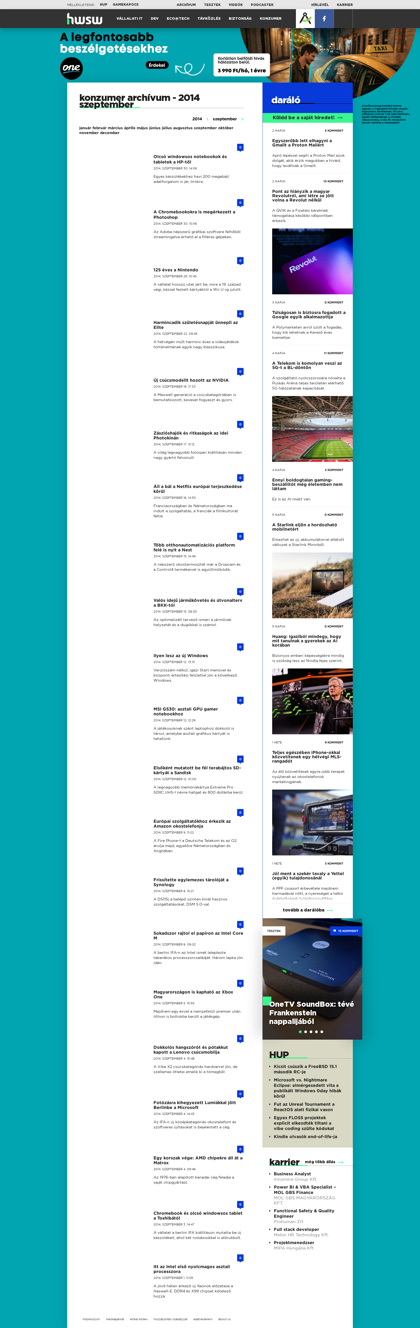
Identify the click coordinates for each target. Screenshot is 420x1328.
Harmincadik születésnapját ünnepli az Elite (195, 325)
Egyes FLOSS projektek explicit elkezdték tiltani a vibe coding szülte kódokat (304, 1123)
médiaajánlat (115, 1319)
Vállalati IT (130, 19)
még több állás (320, 1162)
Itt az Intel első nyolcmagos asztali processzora (191, 1269)
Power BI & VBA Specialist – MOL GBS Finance (305, 1189)
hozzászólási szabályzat (170, 1319)
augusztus (183, 127)
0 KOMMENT (334, 302)
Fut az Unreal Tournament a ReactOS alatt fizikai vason (304, 1106)
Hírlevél (320, 4)
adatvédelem (202, 1319)
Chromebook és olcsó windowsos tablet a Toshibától (198, 1215)
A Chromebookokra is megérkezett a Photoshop (194, 214)
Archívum (186, 4)
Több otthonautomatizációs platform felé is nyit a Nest (194, 547)
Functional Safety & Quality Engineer (304, 1213)
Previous (269, 971)
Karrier (345, 4)
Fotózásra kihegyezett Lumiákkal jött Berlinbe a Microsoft (194, 1105)
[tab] (300, 1031)
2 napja (278, 130)
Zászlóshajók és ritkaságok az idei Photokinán (190, 435)
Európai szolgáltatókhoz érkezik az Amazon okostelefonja (192, 823)
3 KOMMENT (334, 863)
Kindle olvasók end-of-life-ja (305, 1136)
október (225, 127)
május (142, 127)
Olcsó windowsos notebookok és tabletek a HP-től (190, 159)
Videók (236, 4)
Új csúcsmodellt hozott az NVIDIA (191, 380)
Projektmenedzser (294, 1242)
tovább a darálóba (304, 910)
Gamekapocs (126, 4)
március (115, 127)
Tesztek (212, 4)
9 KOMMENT (334, 742)
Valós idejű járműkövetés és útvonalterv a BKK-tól (198, 603)
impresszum (91, 1319)
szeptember (205, 127)
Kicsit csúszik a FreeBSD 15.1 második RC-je (305, 1069)
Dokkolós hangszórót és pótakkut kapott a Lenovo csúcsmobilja (190, 1049)
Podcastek (262, 4)
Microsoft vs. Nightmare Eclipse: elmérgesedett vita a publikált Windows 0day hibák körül (307, 1088)
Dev (155, 19)
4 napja (278, 353)
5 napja (278, 514)
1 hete (277, 742)
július (167, 127)
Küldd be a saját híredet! (308, 117)
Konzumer (271, 19)
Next (355, 971)
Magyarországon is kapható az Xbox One (193, 994)
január (85, 127)
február (100, 127)
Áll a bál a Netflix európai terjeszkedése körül (197, 489)
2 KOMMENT (334, 470)
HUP (103, 4)
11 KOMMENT (333, 353)
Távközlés (209, 19)
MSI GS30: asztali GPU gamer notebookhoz (185, 711)
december (109, 132)
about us (224, 1319)
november (89, 132)
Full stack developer (296, 1229)
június (155, 127)
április (129, 127)
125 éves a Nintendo (175, 270)
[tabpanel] (312, 979)
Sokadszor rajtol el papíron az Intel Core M (198, 935)
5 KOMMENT (334, 130)
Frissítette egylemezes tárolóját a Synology (190, 882)
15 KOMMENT (333, 181)
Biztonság (240, 19)
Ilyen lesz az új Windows (180, 655)
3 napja (278, 302)
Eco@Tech (178, 19)
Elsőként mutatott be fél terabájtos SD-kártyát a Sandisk (197, 770)
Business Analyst (292, 1174)
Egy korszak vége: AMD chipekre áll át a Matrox (198, 1160)
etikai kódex (139, 1319)
